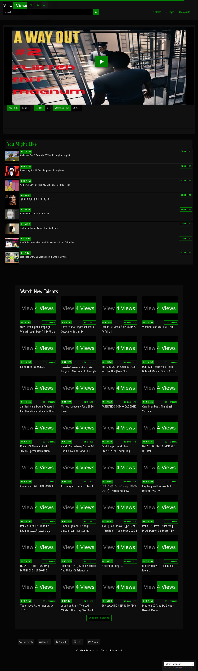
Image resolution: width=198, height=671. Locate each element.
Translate (184, 667)
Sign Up (184, 12)
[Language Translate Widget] (179, 664)
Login (170, 12)
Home (156, 12)
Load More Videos (99, 617)
